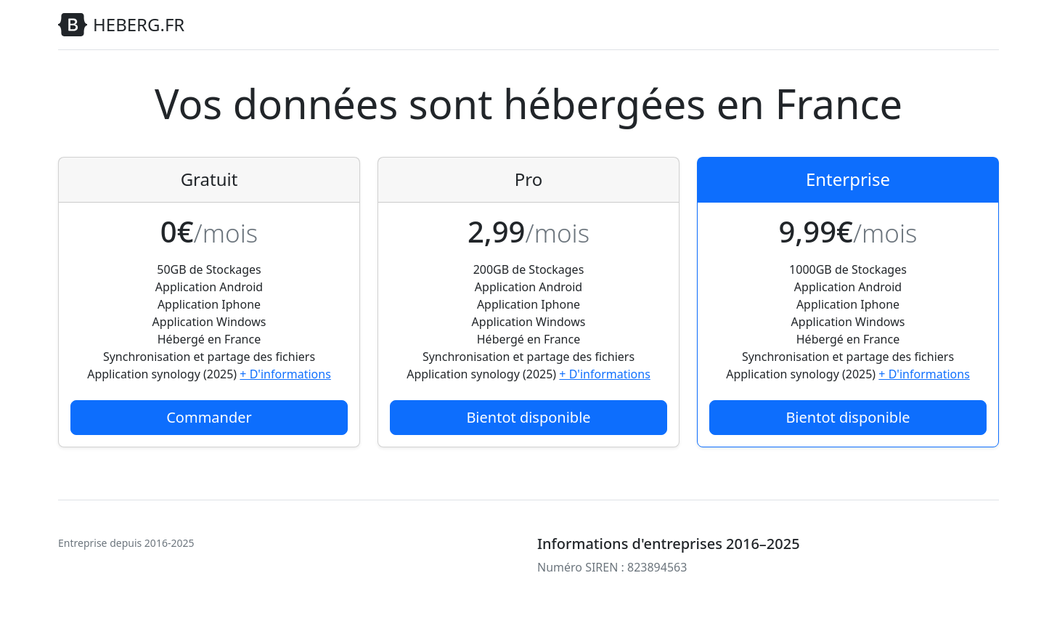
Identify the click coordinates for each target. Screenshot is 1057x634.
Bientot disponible (528, 417)
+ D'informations (285, 374)
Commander (209, 417)
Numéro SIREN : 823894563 (612, 567)
